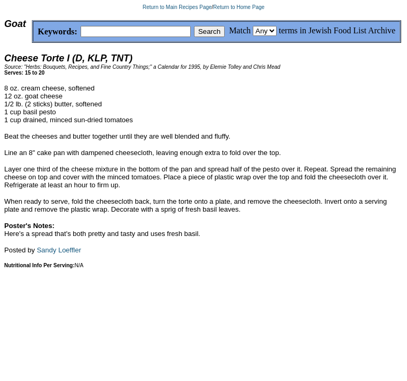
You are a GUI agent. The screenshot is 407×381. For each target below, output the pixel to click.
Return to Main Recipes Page (177, 7)
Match (240, 30)
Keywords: (32, 32)
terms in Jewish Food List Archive (337, 30)
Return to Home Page (238, 7)
